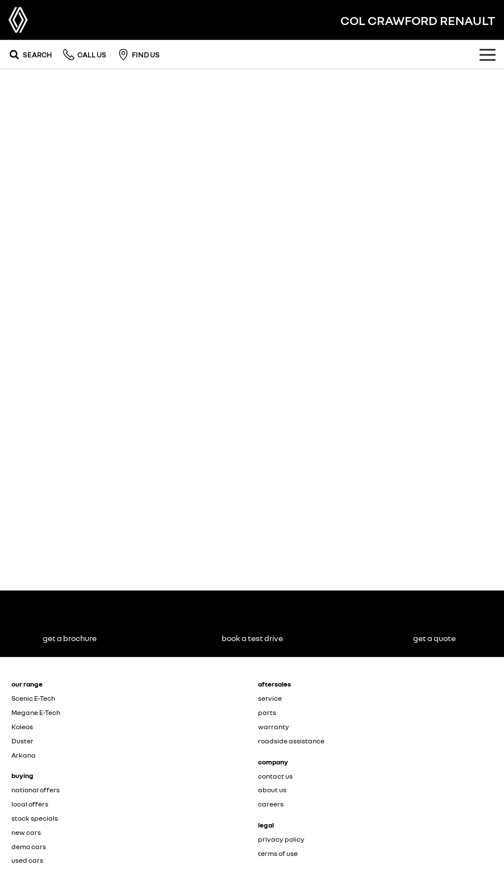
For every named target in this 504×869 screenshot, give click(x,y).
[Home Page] (18, 20)
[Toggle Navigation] (487, 54)
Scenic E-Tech (33, 698)
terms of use (278, 853)
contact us (275, 776)
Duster (22, 741)
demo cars (28, 846)
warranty (273, 726)
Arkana (23, 755)
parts (267, 712)
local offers (29, 804)
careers (271, 804)
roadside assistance (291, 741)
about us (272, 789)
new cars (26, 832)
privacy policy (281, 839)
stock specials (34, 818)
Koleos (22, 726)
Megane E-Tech (35, 712)
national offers (35, 789)
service (270, 698)
